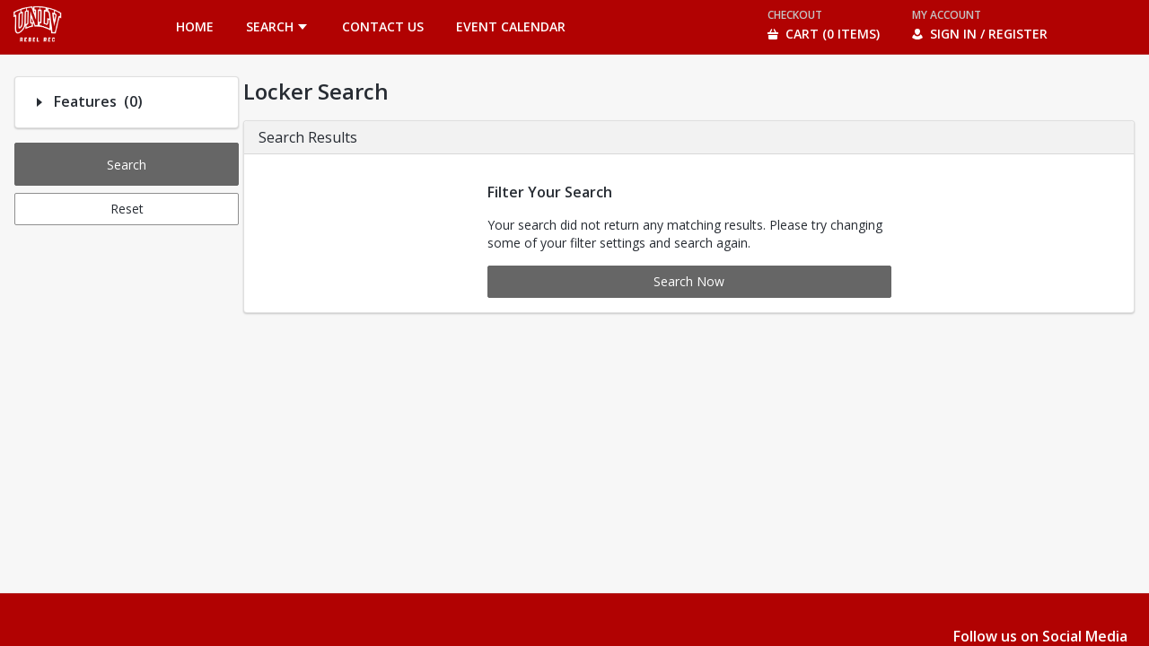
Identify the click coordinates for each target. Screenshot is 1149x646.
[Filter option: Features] (39, 102)
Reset (127, 208)
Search (126, 164)
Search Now (688, 281)
